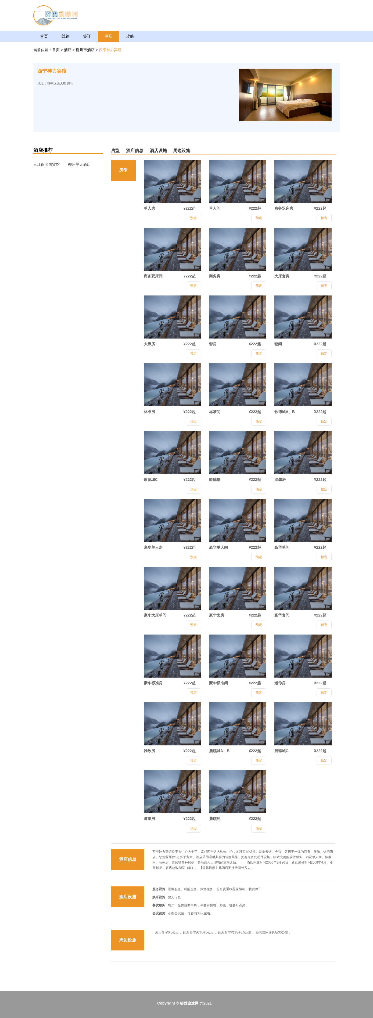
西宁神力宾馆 (110, 50)
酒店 (109, 36)
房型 (115, 150)
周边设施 (181, 150)
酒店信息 (134, 150)
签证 (87, 36)
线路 (66, 36)
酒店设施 (158, 150)
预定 (193, 218)
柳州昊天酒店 (79, 164)
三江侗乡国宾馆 (46, 164)
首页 (44, 36)
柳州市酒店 (86, 50)
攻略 (130, 36)
